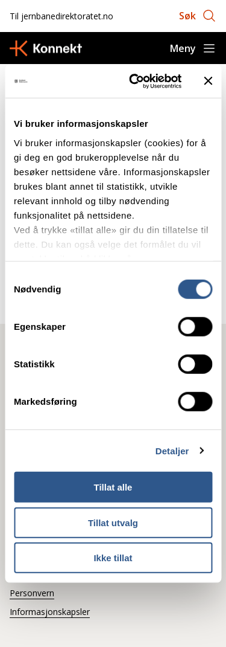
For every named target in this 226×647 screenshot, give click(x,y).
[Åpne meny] (193, 48)
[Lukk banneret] (208, 81)
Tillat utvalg (113, 522)
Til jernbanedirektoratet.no (61, 16)
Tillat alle (113, 487)
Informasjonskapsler (50, 611)
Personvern (32, 593)
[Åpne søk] (197, 15)
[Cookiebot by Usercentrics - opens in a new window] (134, 81)
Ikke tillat (112, 558)
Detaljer (172, 450)
